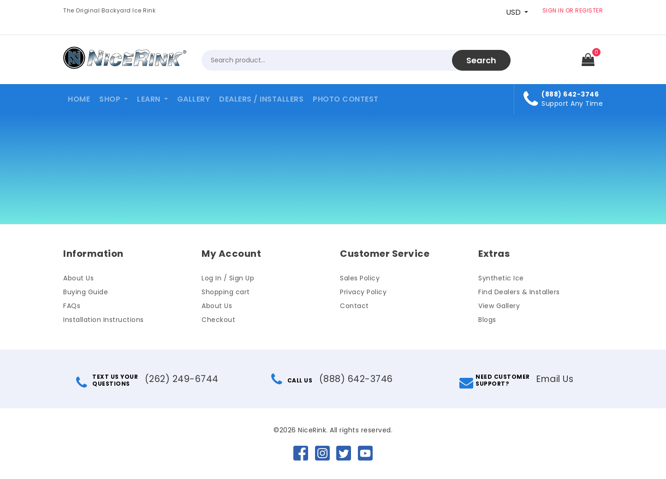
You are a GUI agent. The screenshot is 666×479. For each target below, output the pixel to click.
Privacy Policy (363, 292)
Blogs (487, 319)
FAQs (71, 305)
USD (513, 12)
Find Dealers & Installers (519, 292)
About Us (78, 278)
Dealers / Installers (261, 99)
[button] (113, 99)
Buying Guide (85, 292)
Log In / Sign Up (228, 278)
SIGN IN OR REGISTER (572, 10)
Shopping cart (226, 292)
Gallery (193, 99)
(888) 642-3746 (356, 378)
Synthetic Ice (501, 278)
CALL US (292, 380)
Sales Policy (360, 278)
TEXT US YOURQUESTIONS (107, 380)
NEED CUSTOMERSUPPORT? (494, 380)
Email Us (555, 378)
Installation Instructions (103, 319)
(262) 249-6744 (181, 378)
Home (79, 99)
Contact (354, 305)
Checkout (218, 319)
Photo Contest (346, 99)
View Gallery (499, 305)
